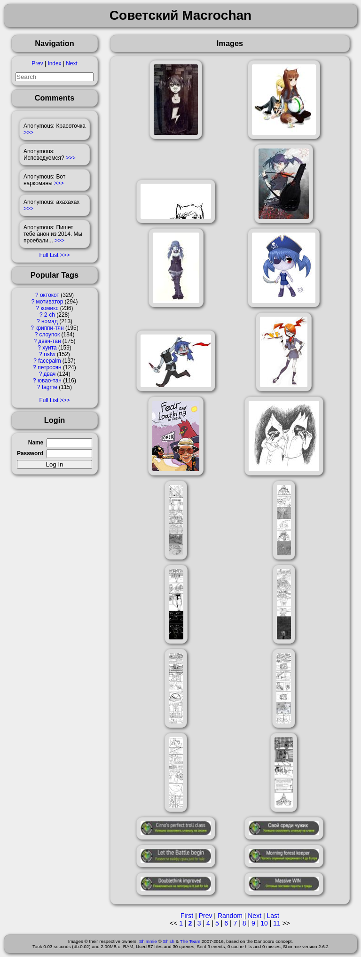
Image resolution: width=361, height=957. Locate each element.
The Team (190, 941)
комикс (49, 308)
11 (277, 923)
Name (35, 442)
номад (49, 321)
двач (50, 374)
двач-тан (49, 341)
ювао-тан (50, 380)
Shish (168, 941)
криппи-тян (49, 328)
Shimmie (148, 941)
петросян (49, 367)
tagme (49, 387)
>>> (28, 132)
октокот (49, 295)
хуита (49, 347)
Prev (37, 63)
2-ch (49, 314)
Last (273, 915)
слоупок (49, 334)
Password (30, 453)
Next (71, 63)
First (186, 915)
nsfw (49, 354)
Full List (48, 255)
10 (264, 923)
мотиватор (49, 301)
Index (54, 63)
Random (230, 915)
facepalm (49, 361)
